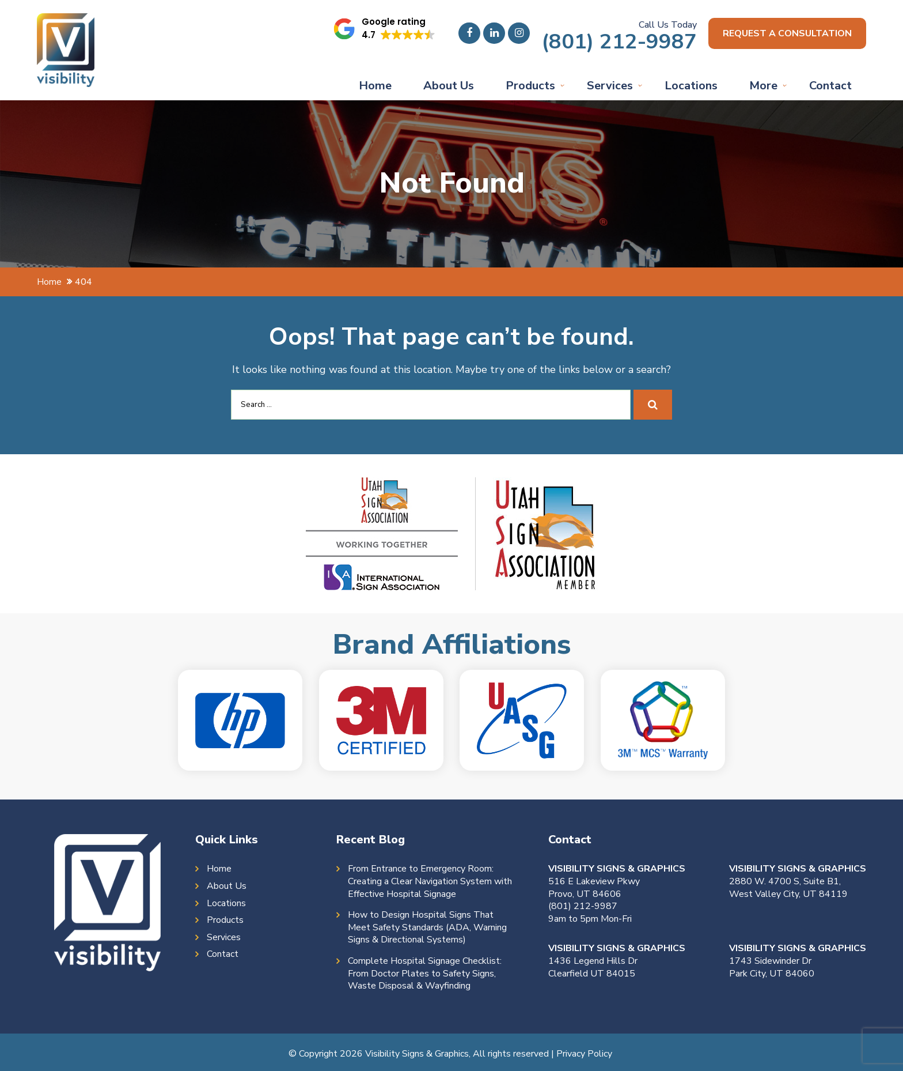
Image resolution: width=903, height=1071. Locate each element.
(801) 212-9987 (619, 42)
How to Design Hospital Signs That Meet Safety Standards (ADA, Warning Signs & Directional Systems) (427, 927)
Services (610, 85)
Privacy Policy (584, 1053)
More (763, 85)
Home (375, 85)
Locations (691, 85)
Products (530, 85)
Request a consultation (787, 33)
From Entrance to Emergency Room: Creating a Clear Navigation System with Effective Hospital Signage (430, 881)
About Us (448, 85)
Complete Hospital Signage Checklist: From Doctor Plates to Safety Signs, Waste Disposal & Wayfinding (425, 973)
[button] (384, 29)
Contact (830, 85)
